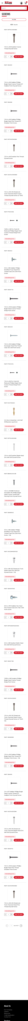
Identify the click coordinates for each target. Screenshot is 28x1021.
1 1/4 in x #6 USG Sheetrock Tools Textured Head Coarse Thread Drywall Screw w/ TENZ (13, 193)
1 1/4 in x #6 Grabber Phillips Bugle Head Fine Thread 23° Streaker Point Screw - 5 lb (12, 756)
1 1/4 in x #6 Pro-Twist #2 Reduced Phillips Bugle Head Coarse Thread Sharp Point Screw (13, 384)
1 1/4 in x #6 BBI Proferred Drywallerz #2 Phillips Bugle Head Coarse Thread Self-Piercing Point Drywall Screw (12, 493)
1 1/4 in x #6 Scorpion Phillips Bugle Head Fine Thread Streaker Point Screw (12, 867)
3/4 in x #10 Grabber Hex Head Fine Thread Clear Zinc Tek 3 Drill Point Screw (14, 607)
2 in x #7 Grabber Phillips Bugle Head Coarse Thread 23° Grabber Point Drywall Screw (13, 793)
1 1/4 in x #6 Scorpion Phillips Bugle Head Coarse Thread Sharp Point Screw (12, 308)
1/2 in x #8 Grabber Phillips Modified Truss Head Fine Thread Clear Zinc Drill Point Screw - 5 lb (12, 532)
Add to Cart (19, 56)
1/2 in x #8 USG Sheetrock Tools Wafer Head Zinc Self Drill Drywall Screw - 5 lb (13, 570)
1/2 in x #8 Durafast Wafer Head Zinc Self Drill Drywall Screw (13, 644)
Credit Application (9, 1015)
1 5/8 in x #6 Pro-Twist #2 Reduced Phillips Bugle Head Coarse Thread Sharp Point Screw (13, 231)
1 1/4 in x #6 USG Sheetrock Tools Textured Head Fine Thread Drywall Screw (12, 904)
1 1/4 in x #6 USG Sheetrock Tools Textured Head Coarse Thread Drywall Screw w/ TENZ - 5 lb (14, 718)
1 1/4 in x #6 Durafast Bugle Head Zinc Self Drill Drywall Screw (14, 456)
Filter (14, 19)
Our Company (8, 1009)
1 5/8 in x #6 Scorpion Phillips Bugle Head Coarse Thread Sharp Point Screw (12, 680)
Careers (6, 1011)
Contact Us (7, 1017)
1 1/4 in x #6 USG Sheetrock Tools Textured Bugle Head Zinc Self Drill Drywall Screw (14, 830)
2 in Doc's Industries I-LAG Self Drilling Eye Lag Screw (13, 421)
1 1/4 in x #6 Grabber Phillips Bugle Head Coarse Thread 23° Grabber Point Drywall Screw (13, 84)
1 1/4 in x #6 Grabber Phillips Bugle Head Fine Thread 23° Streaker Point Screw (12, 121)
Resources (7, 1013)
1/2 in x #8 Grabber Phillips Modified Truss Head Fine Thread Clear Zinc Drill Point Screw (12, 270)
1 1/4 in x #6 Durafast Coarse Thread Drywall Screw (12, 47)
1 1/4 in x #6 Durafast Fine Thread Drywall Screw (14, 157)
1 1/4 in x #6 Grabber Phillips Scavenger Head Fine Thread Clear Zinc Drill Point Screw (13, 345)
